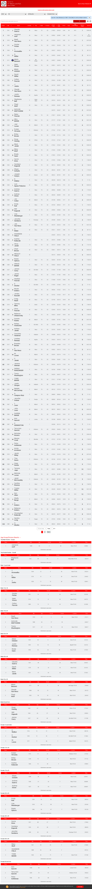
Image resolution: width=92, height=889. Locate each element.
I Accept (80, 886)
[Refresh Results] (90, 21)
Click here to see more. (46, 549)
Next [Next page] (48, 532)
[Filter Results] (88, 21)
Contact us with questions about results (46, 10)
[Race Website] (4, 3)
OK (89, 17)
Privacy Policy (22, 887)
